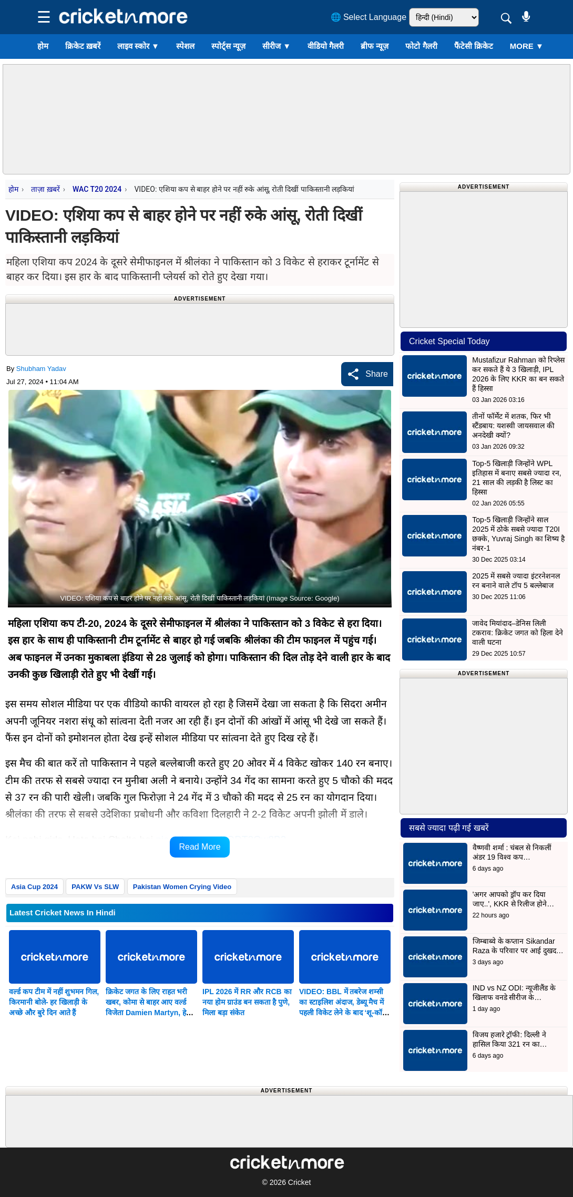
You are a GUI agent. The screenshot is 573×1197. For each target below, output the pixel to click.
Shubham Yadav (41, 369)
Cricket (299, 1182)
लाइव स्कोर (138, 46)
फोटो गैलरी (421, 46)
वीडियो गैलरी (326, 46)
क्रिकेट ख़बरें (82, 46)
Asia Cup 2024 (34, 887)
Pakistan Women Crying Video (182, 887)
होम (42, 46)
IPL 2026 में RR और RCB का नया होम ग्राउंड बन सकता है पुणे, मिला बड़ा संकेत (247, 1002)
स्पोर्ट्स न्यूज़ (228, 46)
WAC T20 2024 (97, 189)
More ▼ (527, 46)
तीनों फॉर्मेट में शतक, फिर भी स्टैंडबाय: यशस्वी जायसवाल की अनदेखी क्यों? (513, 425)
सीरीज (276, 46)
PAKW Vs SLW (95, 887)
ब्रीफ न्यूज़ (374, 46)
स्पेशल (185, 46)
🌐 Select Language (369, 17)
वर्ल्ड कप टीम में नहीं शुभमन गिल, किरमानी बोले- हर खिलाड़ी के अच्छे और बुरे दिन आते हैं (54, 1002)
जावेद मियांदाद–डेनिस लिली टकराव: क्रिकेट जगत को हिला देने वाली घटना (517, 632)
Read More (199, 846)
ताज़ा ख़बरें (45, 189)
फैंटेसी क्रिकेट (473, 46)
